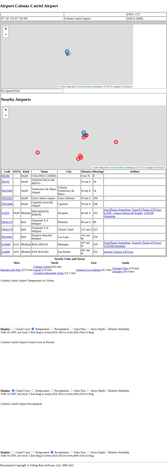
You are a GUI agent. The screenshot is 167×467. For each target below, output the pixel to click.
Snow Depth (98, 329)
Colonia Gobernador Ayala (48, 273)
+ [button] (6, 29)
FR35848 (7, 204)
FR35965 (7, 236)
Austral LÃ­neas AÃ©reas (146, 209)
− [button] (6, 34)
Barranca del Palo (11, 269)
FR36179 (7, 229)
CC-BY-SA (108, 87)
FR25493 (7, 190)
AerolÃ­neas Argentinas (117, 209)
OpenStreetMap (85, 87)
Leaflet (62, 87)
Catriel (37, 269)
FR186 (6, 175)
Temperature (42, 329)
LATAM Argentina (114, 245)
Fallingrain (127, 87)
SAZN (5, 213)
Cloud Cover (23, 329)
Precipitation (61, 329)
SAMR (6, 251)
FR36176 (7, 222)
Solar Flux (80, 329)
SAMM (6, 244)
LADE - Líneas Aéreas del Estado (123, 213)
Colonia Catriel (42, 266)
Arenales (117, 271)
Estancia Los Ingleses (88, 269)
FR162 (6, 181)
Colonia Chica (120, 268)
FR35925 (7, 198)
